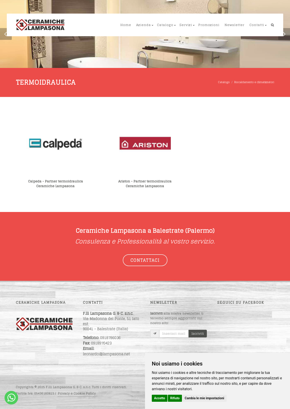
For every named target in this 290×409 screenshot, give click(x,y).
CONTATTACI (145, 260)
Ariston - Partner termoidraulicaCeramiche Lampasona (145, 187)
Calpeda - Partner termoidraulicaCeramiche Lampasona (55, 187)
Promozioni (209, 25)
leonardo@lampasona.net (106, 354)
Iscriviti (197, 333)
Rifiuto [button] (175, 398)
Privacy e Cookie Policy (77, 393)
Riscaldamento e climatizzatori (254, 82)
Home (125, 25)
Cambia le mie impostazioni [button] (204, 398)
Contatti (256, 25)
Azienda (143, 25)
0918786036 (110, 337)
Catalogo (165, 25)
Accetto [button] (159, 398)
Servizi (185, 25)
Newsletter (234, 25)
